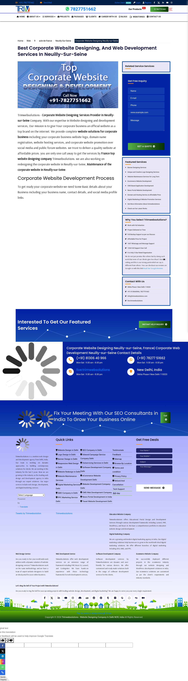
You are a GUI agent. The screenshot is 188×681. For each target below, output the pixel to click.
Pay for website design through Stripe (94, 613)
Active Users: (123, 3)
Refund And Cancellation (122, 472)
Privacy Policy (118, 469)
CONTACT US (154, 17)
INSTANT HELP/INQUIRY (154, 324)
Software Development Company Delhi (95, 461)
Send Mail (46, 3)
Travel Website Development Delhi (93, 480)
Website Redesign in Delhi (65, 465)
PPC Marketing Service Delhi (66, 480)
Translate (23, 507)
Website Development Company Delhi (95, 469)
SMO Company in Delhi (64, 476)
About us (33, 17)
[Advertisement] (94, 31)
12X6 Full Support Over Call (136, 248)
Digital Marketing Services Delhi (67, 472)
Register (147, 3)
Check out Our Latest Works (136, 208)
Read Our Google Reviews (153, 268)
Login (136, 3)
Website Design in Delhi (65, 450)
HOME (21, 17)
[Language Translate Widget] (31, 495)
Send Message (154, 488)
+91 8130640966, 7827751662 (137, 292)
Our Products (137, 9)
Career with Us (108, 17)
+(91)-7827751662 (25, 3)
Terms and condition (121, 465)
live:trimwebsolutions (134, 301)
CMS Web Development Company (93, 472)
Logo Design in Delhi (64, 454)
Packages (78, 17)
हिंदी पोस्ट (116, 480)
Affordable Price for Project (136, 239)
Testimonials (117, 450)
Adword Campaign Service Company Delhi (96, 454)
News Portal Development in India (93, 476)
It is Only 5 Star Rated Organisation (138, 253)
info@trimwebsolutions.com (136, 296)
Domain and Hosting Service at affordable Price (143, 195)
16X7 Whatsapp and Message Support (139, 243)
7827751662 (160, 9)
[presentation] (148, 138)
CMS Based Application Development (139, 186)
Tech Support (118, 476)
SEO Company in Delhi (89, 450)
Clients (91, 17)
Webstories (137, 17)
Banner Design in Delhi (64, 457)
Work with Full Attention (134, 225)
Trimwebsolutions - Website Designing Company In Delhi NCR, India (93, 617)
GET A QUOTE (146, 146)
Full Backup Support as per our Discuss (140, 234)
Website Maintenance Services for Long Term (142, 177)
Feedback (116, 454)
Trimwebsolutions (64, 513)
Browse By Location (120, 461)
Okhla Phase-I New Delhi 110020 (137, 287)
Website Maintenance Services (67, 469)
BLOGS (123, 17)
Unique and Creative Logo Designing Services (142, 172)
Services (48, 17)
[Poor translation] (9, 640)
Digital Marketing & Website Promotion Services (143, 199)
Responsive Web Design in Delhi (68, 461)
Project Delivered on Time (135, 230)
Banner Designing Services (135, 167)
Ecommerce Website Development (138, 181)
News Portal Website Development (138, 190)
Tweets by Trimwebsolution (28, 513)
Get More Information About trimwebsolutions (142, 204)
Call (165, 417)
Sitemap (117, 457)
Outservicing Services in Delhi (92, 457)
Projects (64, 17)
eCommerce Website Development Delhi (95, 465)
